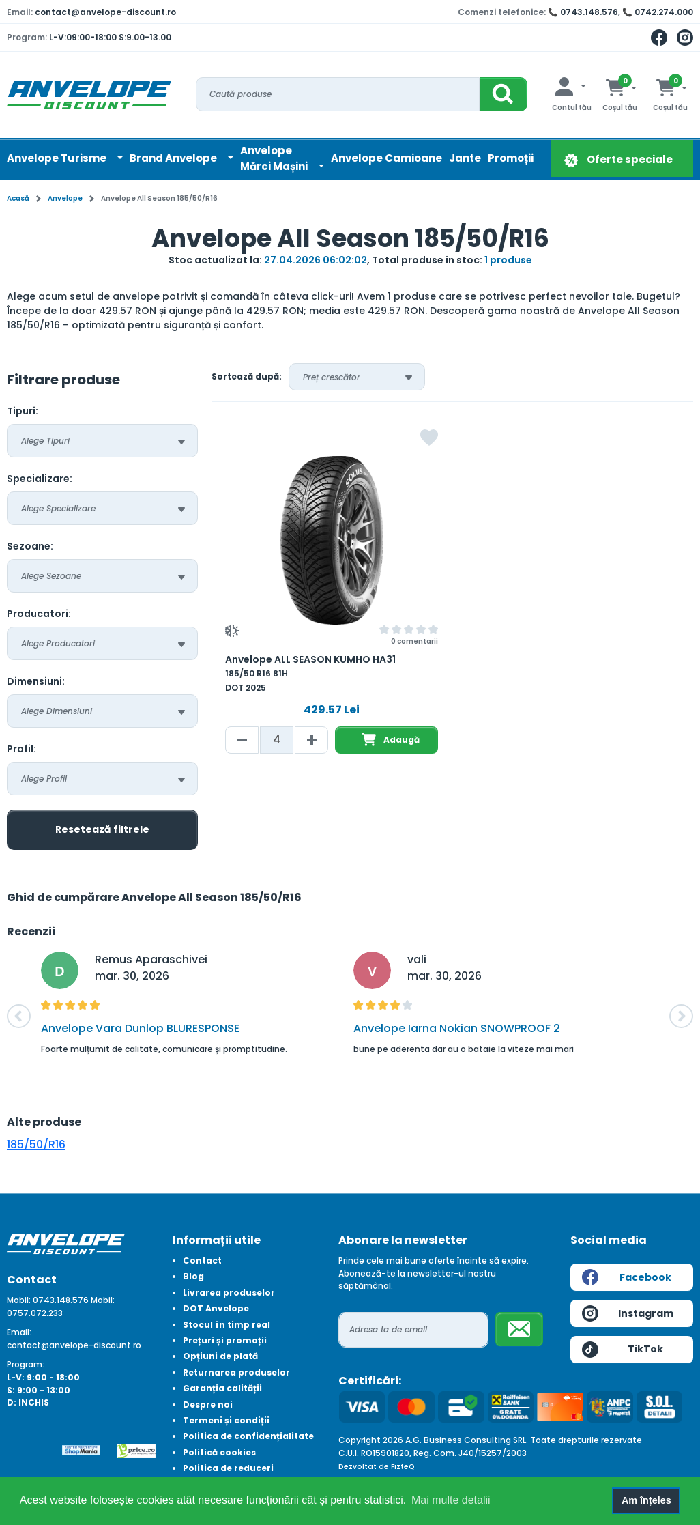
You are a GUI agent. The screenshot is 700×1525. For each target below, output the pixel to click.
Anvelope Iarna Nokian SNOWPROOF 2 (456, 1028)
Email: (19, 1332)
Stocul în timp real (226, 1324)
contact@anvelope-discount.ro (105, 12)
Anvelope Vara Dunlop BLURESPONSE (140, 1028)
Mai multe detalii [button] (451, 1500)
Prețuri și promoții (225, 1340)
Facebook (626, 1277)
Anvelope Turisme (57, 158)
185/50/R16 (36, 1144)
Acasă (18, 198)
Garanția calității (222, 1388)
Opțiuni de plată (220, 1356)
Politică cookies (219, 1452)
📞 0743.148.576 (583, 12)
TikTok (622, 1349)
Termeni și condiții (226, 1420)
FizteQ (403, 1467)
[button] (19, 1016)
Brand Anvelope (174, 158)
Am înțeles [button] (646, 1500)
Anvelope (65, 198)
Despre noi (208, 1404)
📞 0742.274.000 (657, 12)
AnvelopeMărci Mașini (275, 158)
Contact (202, 1260)
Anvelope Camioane (386, 158)
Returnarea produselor (236, 1372)
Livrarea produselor (229, 1292)
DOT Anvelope (216, 1308)
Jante (465, 158)
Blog (193, 1276)
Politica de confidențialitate (248, 1436)
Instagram (627, 1313)
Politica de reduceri (228, 1468)
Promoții (511, 158)
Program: (25, 1364)
